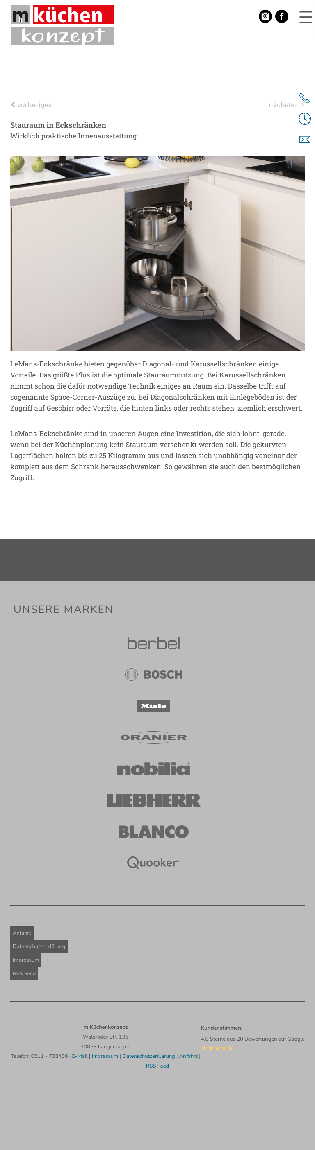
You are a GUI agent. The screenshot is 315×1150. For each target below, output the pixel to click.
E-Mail (80, 1056)
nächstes (287, 104)
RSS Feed (24, 973)
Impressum (26, 960)
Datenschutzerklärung (39, 946)
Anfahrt (22, 933)
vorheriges (31, 104)
